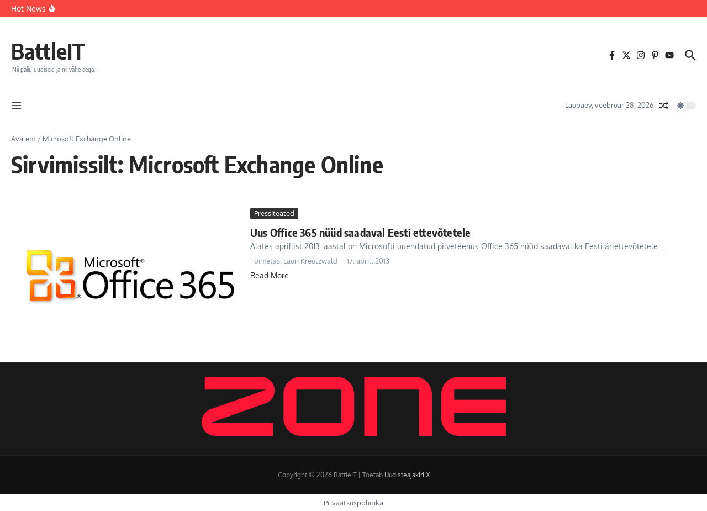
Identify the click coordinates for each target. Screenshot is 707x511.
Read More (269, 275)
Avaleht (23, 138)
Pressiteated (274, 213)
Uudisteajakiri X (407, 475)
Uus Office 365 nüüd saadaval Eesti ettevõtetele (360, 232)
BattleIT (48, 51)
